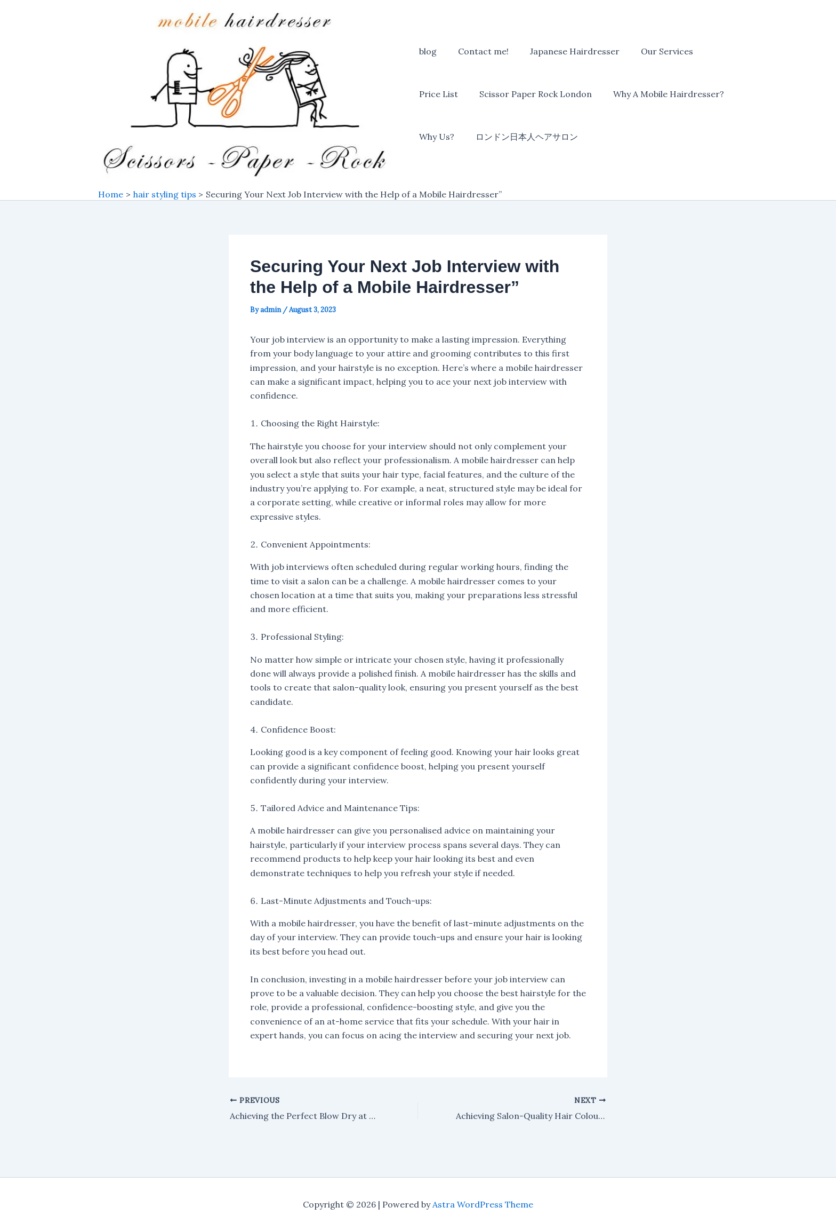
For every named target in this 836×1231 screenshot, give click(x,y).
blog (428, 52)
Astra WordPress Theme (482, 1204)
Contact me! (479, 52)
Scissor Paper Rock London (531, 95)
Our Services (654, 52)
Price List (438, 95)
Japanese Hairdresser (566, 52)
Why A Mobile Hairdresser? (660, 95)
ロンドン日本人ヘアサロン (522, 137)
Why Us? (436, 137)
